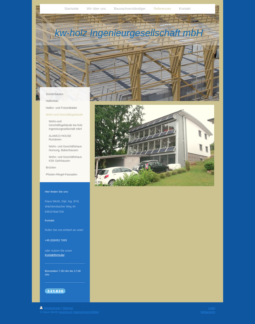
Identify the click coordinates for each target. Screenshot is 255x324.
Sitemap (68, 308)
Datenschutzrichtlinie (86, 312)
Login (211, 308)
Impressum (65, 312)
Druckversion (50, 308)
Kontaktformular (54, 255)
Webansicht (208, 312)
